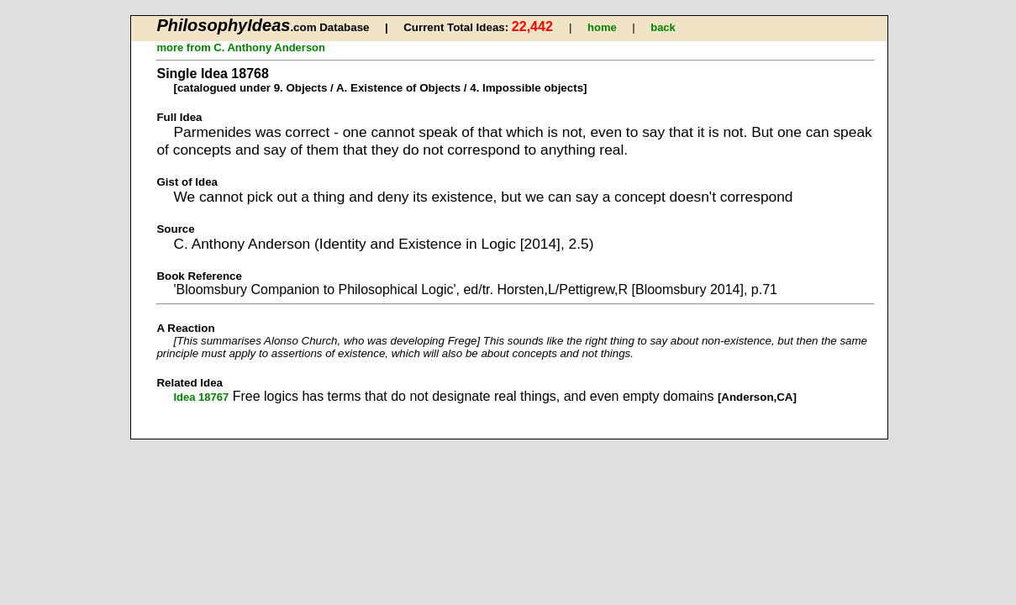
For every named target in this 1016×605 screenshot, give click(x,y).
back (663, 27)
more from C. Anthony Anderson (240, 47)
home (602, 27)
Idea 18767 (201, 397)
